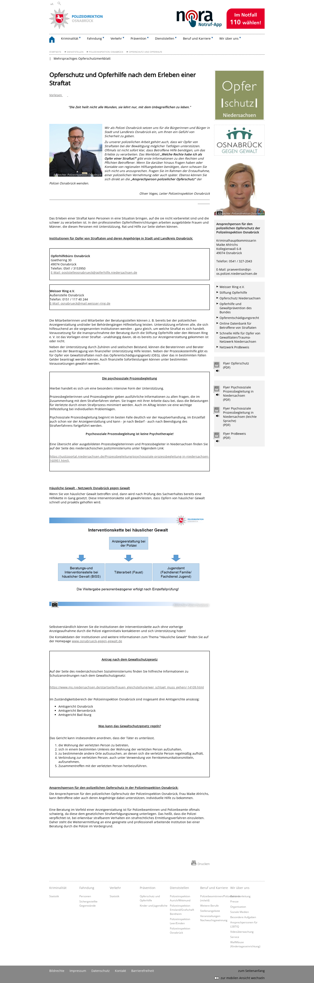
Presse (234, 901)
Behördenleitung (240, 896)
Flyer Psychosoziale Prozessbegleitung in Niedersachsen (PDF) (238, 393)
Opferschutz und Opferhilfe (145, 52)
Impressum (78, 971)
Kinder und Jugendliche (153, 905)
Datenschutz (100, 971)
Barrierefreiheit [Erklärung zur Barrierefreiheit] (142, 971)
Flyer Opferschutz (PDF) (236, 365)
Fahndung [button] (94, 38)
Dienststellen (75, 52)
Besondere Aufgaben (243, 917)
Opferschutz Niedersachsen (240, 298)
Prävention (147, 888)
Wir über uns (239, 888)
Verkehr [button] (116, 38)
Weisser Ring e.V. (232, 287)
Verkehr (115, 888)
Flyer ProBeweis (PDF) (234, 436)
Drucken (204, 864)
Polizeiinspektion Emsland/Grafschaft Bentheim (182, 910)
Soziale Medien (239, 912)
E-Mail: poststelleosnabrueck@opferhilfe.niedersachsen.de (94, 272)
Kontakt (120, 971)
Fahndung (86, 888)
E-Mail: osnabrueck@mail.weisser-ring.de (80, 303)
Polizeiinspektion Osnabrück (106, 52)
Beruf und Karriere (214, 888)
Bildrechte (56, 971)
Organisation (238, 906)
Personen (85, 896)
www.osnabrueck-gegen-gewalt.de (97, 641)
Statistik (54, 896)
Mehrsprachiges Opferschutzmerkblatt (82, 58)
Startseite (55, 52)
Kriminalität (58, 888)
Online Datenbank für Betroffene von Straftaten (238, 325)
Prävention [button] (138, 38)
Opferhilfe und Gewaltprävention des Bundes (236, 308)
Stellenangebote (210, 910)
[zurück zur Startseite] (54, 40)
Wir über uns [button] (229, 38)
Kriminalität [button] (69, 38)
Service (234, 937)
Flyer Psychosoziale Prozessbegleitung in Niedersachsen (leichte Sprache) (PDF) (240, 416)
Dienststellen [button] (164, 38)
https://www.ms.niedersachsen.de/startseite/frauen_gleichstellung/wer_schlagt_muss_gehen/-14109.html (127, 687)
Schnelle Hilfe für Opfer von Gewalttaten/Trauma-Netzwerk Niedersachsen (240, 337)
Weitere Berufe (209, 905)
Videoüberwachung (242, 931)
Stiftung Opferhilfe (233, 292)
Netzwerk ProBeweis (234, 347)
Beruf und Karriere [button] (197, 38)
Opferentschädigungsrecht (239, 318)
